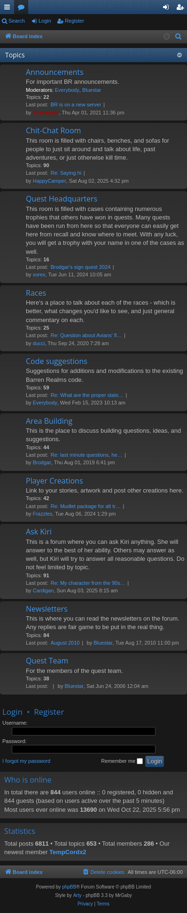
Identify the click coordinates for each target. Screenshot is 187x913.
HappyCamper (49, 181)
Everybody (67, 90)
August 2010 (65, 643)
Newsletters (47, 609)
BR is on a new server (76, 104)
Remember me (122, 761)
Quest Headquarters (61, 199)
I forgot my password (26, 761)
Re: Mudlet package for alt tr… (86, 506)
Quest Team (47, 660)
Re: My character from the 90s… (88, 583)
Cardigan (43, 590)
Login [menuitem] (168, 9)
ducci (39, 343)
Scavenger (46, 112)
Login (45, 21)
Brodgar (42, 462)
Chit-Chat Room (53, 130)
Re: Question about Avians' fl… (86, 335)
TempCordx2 (67, 852)
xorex (39, 274)
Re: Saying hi (66, 173)
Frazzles (43, 514)
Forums (23, 9)
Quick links (9, 9)
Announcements (55, 72)
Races (36, 293)
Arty (77, 895)
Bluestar (91, 90)
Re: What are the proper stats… (87, 395)
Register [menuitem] (182, 9)
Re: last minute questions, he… (87, 455)
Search (16, 21)
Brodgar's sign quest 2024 (80, 267)
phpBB (69, 886)
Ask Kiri (39, 531)
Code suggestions (56, 361)
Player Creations (54, 481)
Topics (15, 54)
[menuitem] (178, 37)
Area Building (49, 421)
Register (74, 21)
